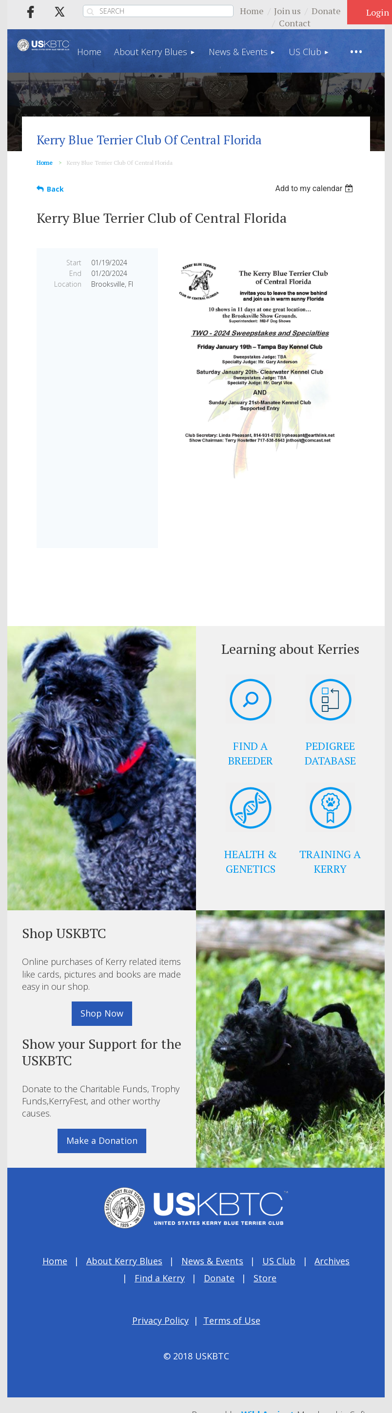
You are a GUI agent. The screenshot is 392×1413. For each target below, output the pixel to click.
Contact (295, 23)
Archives (332, 1261)
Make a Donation (101, 1140)
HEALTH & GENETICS (250, 861)
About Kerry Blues (124, 1261)
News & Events (212, 1261)
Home (252, 11)
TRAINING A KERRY (330, 861)
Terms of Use (231, 1320)
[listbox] (315, 188)
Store (265, 1278)
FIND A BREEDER (250, 753)
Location (67, 284)
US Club (278, 1261)
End (75, 273)
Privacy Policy (160, 1320)
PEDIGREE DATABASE (330, 753)
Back (55, 189)
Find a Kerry (160, 1278)
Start (73, 262)
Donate (326, 11)
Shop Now (101, 1013)
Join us (287, 11)
